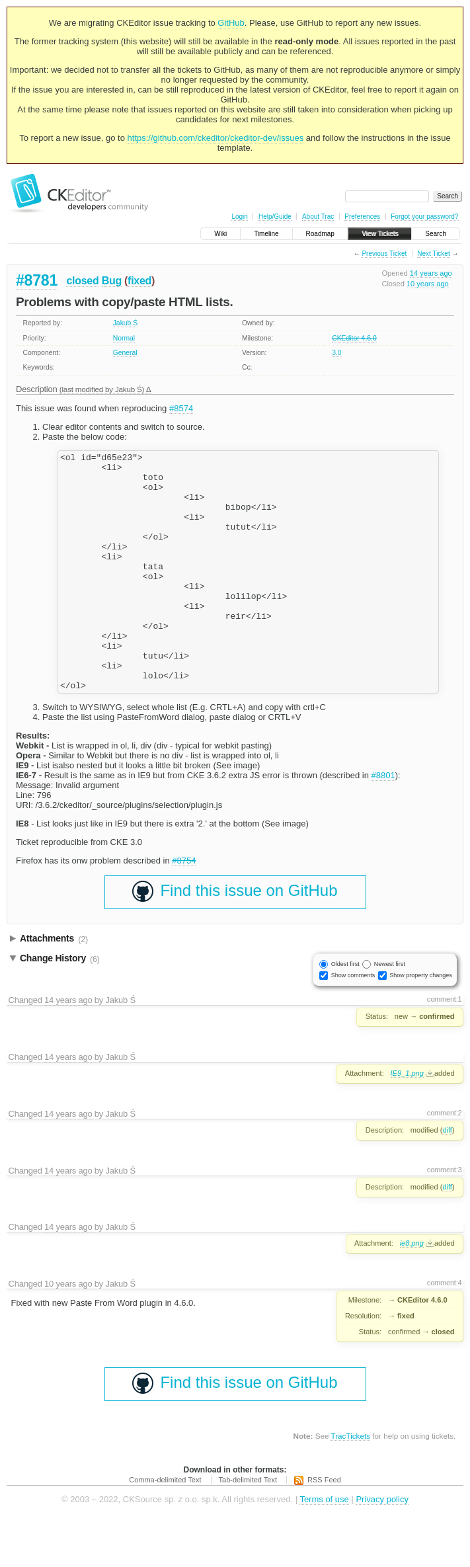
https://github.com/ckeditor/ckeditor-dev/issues (216, 138)
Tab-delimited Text (248, 1527)
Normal (124, 338)
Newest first (389, 1011)
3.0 (336, 352)
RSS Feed (324, 1527)
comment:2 (444, 1160)
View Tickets (380, 233)
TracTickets (350, 1483)
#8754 (184, 908)
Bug (112, 280)
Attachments (54, 986)
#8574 (181, 408)
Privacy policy (382, 1547)
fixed (139, 280)
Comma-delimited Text (165, 1527)
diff (447, 1178)
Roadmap (320, 233)
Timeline (266, 233)
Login (239, 216)
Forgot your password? (424, 216)
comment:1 (444, 1047)
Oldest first (345, 1011)
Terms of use (323, 1547)
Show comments (353, 1023)
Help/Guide (275, 216)
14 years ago (431, 273)
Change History (60, 1006)
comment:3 (444, 1217)
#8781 (37, 280)
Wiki (220, 233)
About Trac (318, 216)
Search (435, 233)
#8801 (383, 823)
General (125, 352)
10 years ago (428, 284)
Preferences (362, 216)
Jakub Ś (125, 323)
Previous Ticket (384, 253)
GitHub (230, 23)
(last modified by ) (102, 389)
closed (82, 280)
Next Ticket (433, 253)
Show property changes (420, 1023)
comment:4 (444, 1330)
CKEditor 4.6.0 (354, 338)
